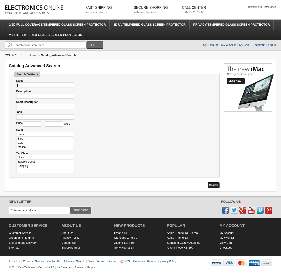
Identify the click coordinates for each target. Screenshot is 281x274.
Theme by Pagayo (85, 267)
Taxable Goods (45, 162)
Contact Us (68, 242)
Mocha (45, 147)
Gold (45, 143)
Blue (45, 139)
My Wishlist (228, 45)
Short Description (27, 102)
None (45, 158)
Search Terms (96, 261)
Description (23, 91)
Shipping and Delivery (22, 242)
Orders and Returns (21, 237)
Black (45, 134)
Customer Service (20, 233)
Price (19, 123)
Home (32, 55)
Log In (272, 45)
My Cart (244, 45)
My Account (210, 45)
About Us (67, 233)
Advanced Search (74, 261)
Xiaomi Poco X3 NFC (180, 247)
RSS (127, 261)
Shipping (45, 166)
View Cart (226, 242)
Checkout (258, 45)
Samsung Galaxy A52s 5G (183, 242)
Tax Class (22, 153)
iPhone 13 (120, 233)
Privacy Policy (70, 237)
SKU (19, 112)
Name (19, 80)
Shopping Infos (71, 247)
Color (19, 130)
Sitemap (14, 247)
